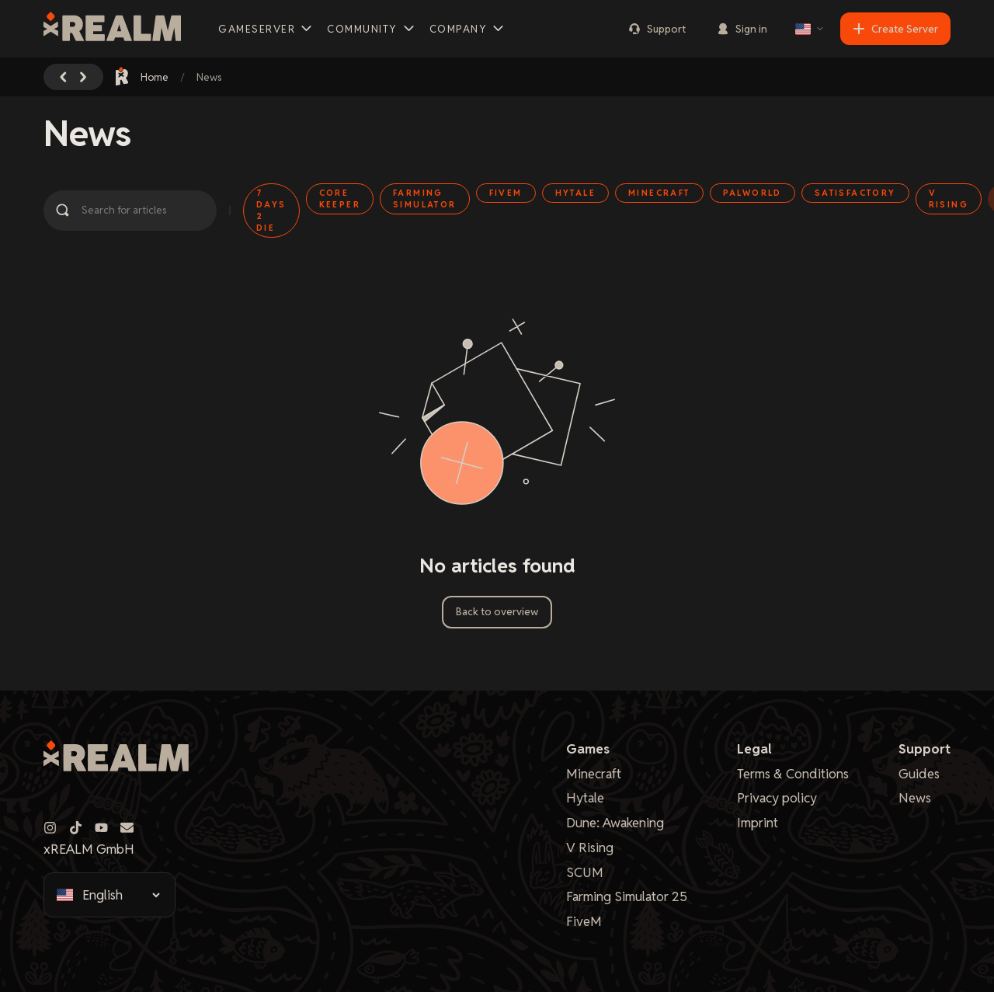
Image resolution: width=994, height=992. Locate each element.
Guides (919, 773)
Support (657, 29)
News (914, 797)
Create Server (895, 29)
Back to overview (497, 611)
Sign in (742, 29)
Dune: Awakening (615, 822)
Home (142, 76)
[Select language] (810, 28)
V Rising (589, 847)
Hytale (585, 797)
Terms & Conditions (793, 773)
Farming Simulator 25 (626, 896)
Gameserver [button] (266, 29)
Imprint (757, 822)
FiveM (584, 921)
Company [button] (468, 29)
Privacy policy (777, 797)
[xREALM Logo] (112, 29)
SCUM (584, 872)
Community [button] (372, 29)
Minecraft (593, 773)
